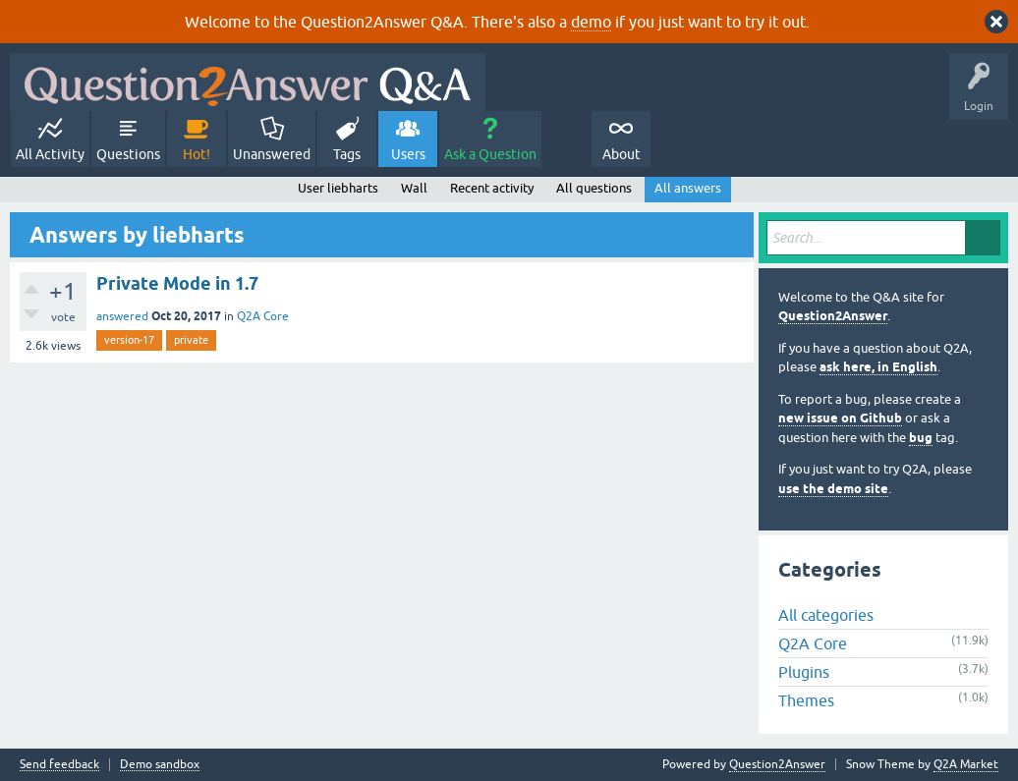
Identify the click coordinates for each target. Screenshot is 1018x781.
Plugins (803, 672)
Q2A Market (965, 764)
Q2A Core (263, 316)
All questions (594, 188)
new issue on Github (840, 418)
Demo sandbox (159, 764)
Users (408, 154)
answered (122, 316)
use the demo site (833, 488)
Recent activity (492, 188)
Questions (128, 154)
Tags (347, 154)
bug (921, 437)
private (191, 340)
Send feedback (59, 764)
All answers (687, 188)
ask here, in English (878, 367)
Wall (414, 188)
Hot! (196, 154)
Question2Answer (832, 315)
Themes (806, 700)
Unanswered (272, 154)
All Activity (50, 154)
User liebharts (338, 188)
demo (591, 21)
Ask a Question (490, 154)
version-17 (129, 340)
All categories (826, 615)
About (621, 154)
